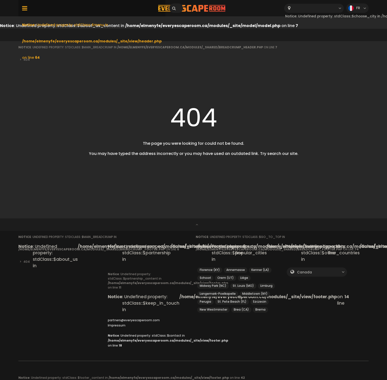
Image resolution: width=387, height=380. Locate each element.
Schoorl (205, 278)
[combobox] (314, 8)
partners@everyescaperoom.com (134, 320)
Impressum (116, 325)
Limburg (266, 286)
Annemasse (235, 270)
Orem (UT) (225, 278)
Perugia (205, 301)
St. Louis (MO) (243, 286)
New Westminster (213, 309)
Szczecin (259, 301)
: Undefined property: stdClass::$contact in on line (168, 340)
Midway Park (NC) (213, 286)
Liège (244, 278)
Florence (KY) (210, 270)
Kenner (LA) (260, 270)
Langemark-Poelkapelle (218, 294)
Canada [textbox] (304, 272)
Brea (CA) (241, 309)
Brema (260, 309)
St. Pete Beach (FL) (232, 301)
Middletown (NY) (255, 294)
